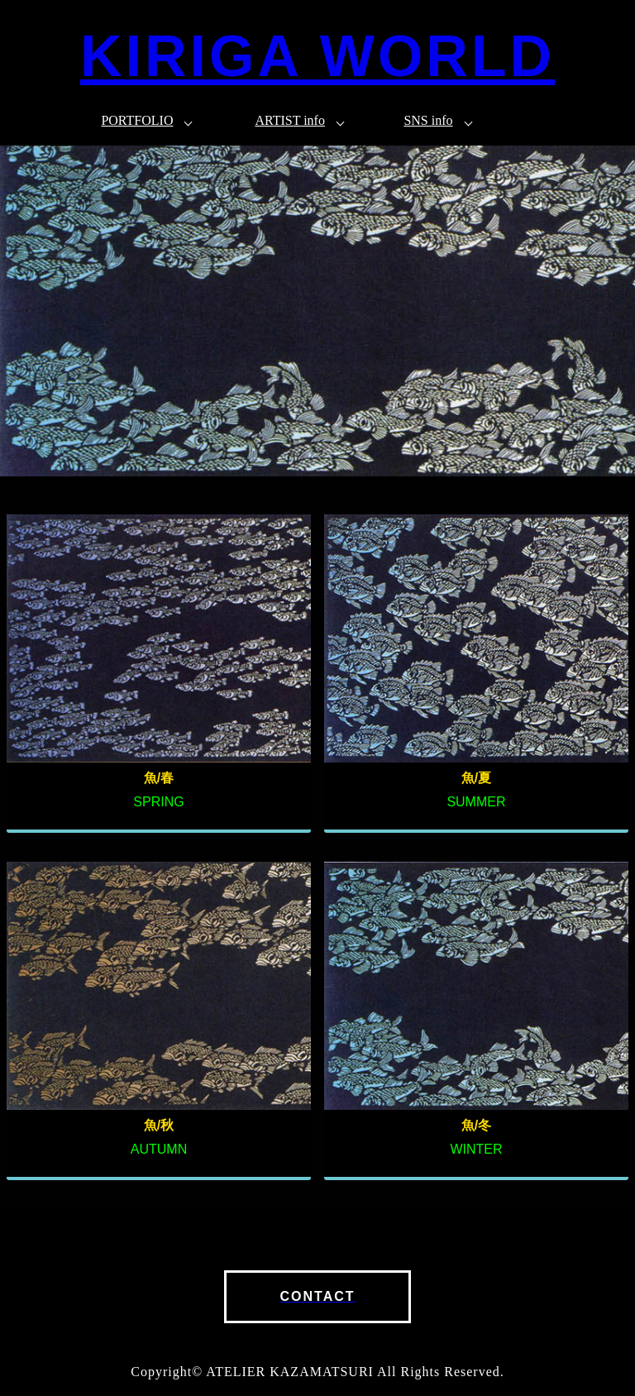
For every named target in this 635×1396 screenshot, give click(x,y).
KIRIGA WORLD (317, 56)
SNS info (427, 120)
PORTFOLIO (137, 120)
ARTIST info (290, 120)
